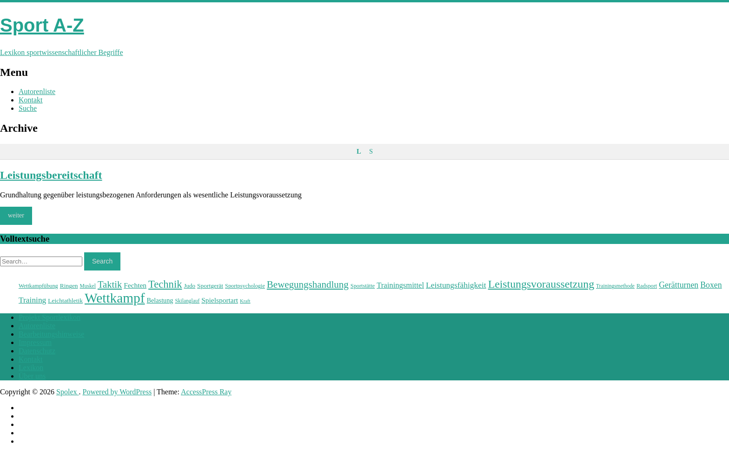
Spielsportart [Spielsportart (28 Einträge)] (219, 300)
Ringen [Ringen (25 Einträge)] (69, 285)
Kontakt (31, 100)
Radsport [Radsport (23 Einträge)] (646, 286)
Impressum (35, 342)
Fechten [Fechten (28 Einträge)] (135, 285)
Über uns (32, 376)
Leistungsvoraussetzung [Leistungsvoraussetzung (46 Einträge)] (541, 284)
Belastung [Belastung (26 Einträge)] (160, 300)
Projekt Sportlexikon (49, 317)
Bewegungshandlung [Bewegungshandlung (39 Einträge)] (308, 284)
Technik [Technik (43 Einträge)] (165, 284)
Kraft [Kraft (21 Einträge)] (245, 301)
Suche (28, 108)
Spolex (67, 392)
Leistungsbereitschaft (51, 175)
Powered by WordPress (117, 392)
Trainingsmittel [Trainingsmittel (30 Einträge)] (400, 285)
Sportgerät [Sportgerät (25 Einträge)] (210, 285)
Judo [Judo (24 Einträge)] (189, 285)
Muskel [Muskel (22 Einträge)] (88, 286)
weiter (16, 215)
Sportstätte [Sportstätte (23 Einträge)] (363, 286)
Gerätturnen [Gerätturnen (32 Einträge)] (678, 285)
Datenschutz (37, 351)
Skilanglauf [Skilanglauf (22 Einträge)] (187, 301)
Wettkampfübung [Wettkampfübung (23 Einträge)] (38, 286)
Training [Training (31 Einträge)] (32, 299)
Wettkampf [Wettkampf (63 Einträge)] (115, 298)
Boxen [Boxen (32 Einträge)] (711, 285)
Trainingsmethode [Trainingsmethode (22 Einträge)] (615, 286)
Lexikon (31, 368)
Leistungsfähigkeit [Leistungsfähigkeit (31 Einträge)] (456, 285)
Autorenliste (37, 91)
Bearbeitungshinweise (51, 334)
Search (102, 261)
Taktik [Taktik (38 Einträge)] (110, 284)
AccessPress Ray (206, 392)
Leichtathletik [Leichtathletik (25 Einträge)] (65, 300)
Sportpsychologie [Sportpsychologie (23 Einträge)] (245, 286)
